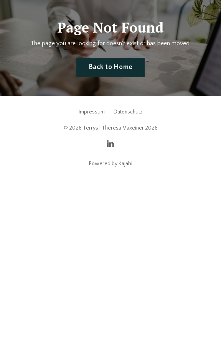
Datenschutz (128, 112)
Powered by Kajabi (110, 164)
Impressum (92, 112)
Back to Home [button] (110, 67)
